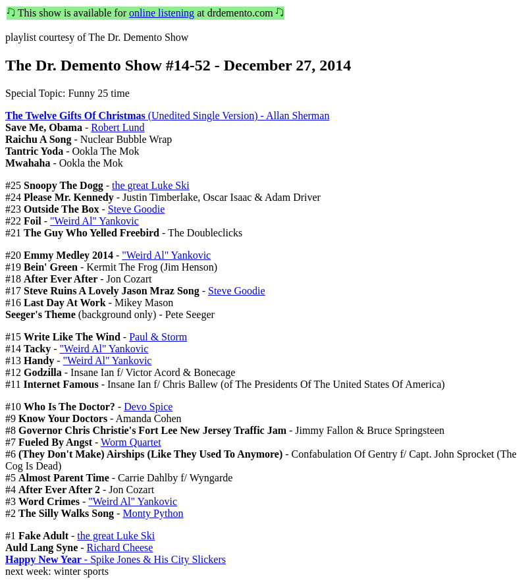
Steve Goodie (136, 209)
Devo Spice (148, 406)
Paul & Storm (158, 336)
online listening (161, 12)
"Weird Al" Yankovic (94, 221)
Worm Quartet (131, 442)
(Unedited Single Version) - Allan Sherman (167, 115)
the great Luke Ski (151, 185)
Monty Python (152, 513)
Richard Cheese (120, 547)
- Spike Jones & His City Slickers (115, 559)
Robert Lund (117, 127)
